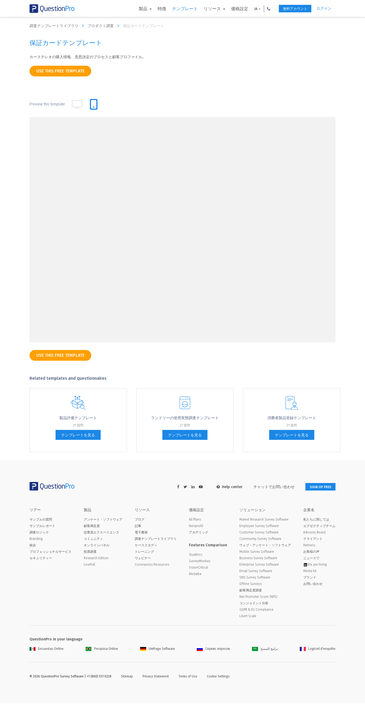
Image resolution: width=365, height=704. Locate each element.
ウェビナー (143, 559)
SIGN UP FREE (318, 487)
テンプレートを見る (78, 435)
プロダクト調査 (104, 25)
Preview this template (47, 104)
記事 (138, 526)
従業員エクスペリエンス (101, 533)
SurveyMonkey (199, 561)
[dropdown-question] (85, 149)
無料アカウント (292, 8)
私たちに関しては (316, 520)
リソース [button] (207, 8)
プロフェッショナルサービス (50, 552)
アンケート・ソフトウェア (103, 520)
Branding (36, 539)
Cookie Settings (218, 677)
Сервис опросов (213, 649)
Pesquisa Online (102, 649)
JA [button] (251, 9)
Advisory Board (314, 533)
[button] (263, 8)
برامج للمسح (265, 649)
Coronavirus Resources (152, 565)
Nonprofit (196, 526)
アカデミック (198, 533)
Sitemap (127, 677)
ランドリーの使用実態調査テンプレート (185, 418)
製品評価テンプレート (78, 418)
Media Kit (309, 571)
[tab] (93, 104)
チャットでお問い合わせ (270, 487)
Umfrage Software (157, 649)
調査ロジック (39, 533)
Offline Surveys (250, 584)
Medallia (195, 574)
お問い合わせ (313, 584)
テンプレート (179, 8)
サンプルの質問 (41, 520)
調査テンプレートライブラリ (58, 25)
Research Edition (96, 559)
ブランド (309, 578)
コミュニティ (93, 539)
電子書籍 (141, 533)
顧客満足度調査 (250, 591)
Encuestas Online (47, 649)
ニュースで (311, 559)
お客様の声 (311, 552)
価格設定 (234, 8)
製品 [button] (138, 8)
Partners (309, 546)
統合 (33, 546)
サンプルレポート (42, 526)
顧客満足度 (92, 526)
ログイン (323, 8)
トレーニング (144, 552)
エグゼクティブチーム (319, 526)
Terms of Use (187, 677)
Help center (226, 487)
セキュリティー (41, 559)
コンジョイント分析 (253, 604)
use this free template (60, 70)
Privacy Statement (156, 677)
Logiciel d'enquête (317, 649)
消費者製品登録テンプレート (291, 418)
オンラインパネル (97, 546)
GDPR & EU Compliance (256, 610)
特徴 (156, 8)
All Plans (195, 520)
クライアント (313, 539)
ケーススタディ (146, 546)
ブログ (139, 520)
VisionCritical (198, 568)
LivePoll (89, 565)
